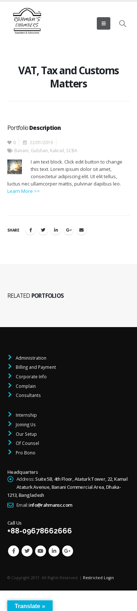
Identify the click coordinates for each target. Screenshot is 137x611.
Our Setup (26, 434)
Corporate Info (31, 376)
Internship (26, 415)
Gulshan (39, 150)
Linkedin (54, 551)
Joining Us (25, 424)
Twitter (43, 230)
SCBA (71, 150)
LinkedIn (56, 230)
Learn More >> (23, 191)
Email (81, 230)
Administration (30, 358)
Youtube (40, 551)
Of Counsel (27, 443)
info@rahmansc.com (50, 505)
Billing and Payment (35, 367)
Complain (25, 386)
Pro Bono (25, 453)
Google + (69, 230)
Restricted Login (98, 577)
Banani (21, 150)
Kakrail (57, 150)
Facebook (30, 230)
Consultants (28, 395)
